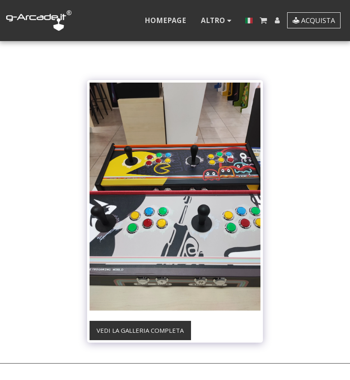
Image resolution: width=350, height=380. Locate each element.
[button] (263, 20)
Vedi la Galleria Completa (140, 330)
